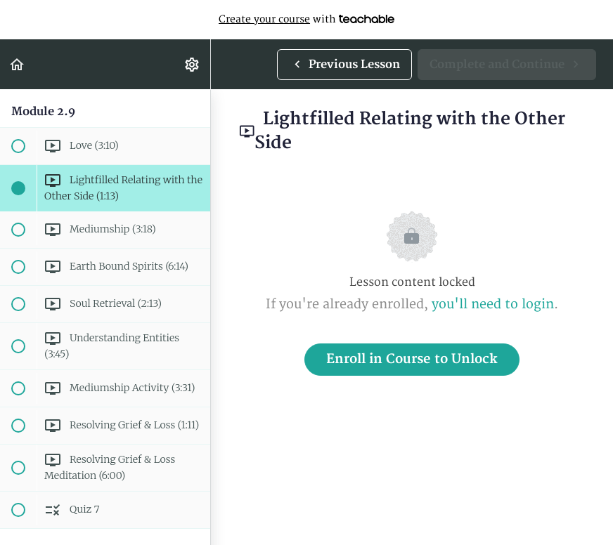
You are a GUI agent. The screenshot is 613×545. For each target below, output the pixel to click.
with (306, 20)
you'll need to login (493, 304)
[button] (17, 64)
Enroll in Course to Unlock (412, 359)
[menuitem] (192, 64)
